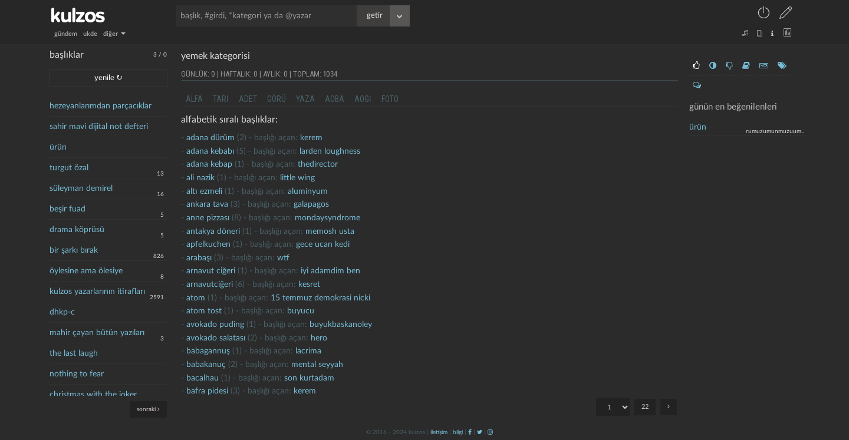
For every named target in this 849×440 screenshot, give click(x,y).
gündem (65, 34)
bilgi (458, 432)
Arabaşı (199, 258)
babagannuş (208, 351)
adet (248, 99)
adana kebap (209, 164)
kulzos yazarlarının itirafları (97, 291)
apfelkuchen (208, 244)
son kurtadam (309, 378)
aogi (362, 99)
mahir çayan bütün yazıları (97, 333)
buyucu (300, 311)
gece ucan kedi (323, 244)
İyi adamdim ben (330, 271)
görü (276, 99)
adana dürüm (210, 138)
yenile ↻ (108, 78)
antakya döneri (213, 231)
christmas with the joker (93, 395)
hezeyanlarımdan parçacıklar (101, 106)
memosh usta (329, 231)
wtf (283, 258)
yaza (305, 99)
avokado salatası (215, 338)
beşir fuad (67, 209)
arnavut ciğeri (210, 271)
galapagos (311, 204)
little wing (297, 178)
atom (195, 298)
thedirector (318, 164)
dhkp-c (62, 312)
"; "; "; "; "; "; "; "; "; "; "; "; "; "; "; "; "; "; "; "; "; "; (613, 407)
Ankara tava (207, 204)
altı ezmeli (204, 191)
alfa (194, 99)
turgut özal (69, 168)
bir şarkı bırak (74, 250)
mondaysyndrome (327, 218)
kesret (309, 284)
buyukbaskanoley (341, 324)
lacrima (308, 351)
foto (390, 99)
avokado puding (215, 324)
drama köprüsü (77, 230)
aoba (334, 99)
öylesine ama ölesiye (86, 271)
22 (645, 406)
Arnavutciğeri (209, 284)
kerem (311, 138)
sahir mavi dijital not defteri (99, 127)
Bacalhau (202, 378)
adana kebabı (210, 151)
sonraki (148, 409)
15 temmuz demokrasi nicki (320, 298)
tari (221, 99)
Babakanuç (206, 364)
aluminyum (308, 191)
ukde (90, 34)
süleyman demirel (81, 188)
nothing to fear (77, 374)
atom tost (204, 311)
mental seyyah (317, 364)
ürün (58, 147)
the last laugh (74, 353)
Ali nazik (200, 178)
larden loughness (330, 151)
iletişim (438, 432)
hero (319, 338)
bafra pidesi (207, 391)
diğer (114, 34)
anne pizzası (207, 218)
